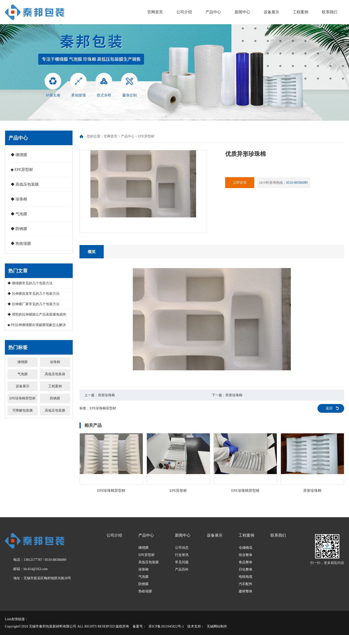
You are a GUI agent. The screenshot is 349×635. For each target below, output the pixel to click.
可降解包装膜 (22, 410)
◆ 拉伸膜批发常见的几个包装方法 (33, 293)
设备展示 (271, 12)
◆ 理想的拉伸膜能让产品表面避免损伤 (37, 314)
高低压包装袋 (55, 374)
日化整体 (245, 569)
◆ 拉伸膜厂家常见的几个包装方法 (33, 304)
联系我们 (329, 12)
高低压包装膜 (55, 410)
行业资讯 (182, 555)
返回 (329, 408)
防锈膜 (55, 398)
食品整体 (245, 562)
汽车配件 (245, 584)
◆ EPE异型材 (22, 169)
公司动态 (182, 547)
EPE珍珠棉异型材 (22, 398)
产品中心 (213, 12)
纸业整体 (245, 555)
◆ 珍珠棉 (19, 199)
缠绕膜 (22, 362)
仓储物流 (245, 547)
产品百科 (182, 569)
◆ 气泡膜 (19, 214)
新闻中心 (242, 12)
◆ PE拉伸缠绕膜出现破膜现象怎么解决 (37, 325)
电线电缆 (245, 577)
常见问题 (182, 562)
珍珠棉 (55, 362)
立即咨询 (239, 182)
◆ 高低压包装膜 (25, 184)
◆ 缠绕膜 (19, 155)
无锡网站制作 (217, 626)
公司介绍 (184, 12)
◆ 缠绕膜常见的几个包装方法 (30, 283)
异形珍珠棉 (106, 395)
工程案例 (300, 12)
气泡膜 (22, 374)
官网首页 (155, 12)
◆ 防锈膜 (19, 229)
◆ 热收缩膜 (21, 243)
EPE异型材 (146, 136)
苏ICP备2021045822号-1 (166, 626)
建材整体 (245, 591)
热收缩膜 (145, 591)
